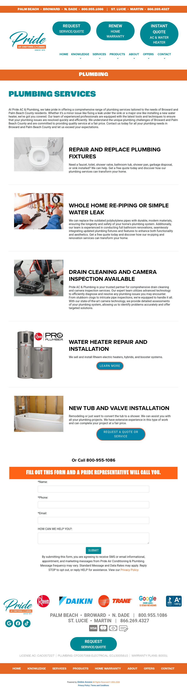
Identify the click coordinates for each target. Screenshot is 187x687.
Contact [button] (164, 54)
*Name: (42, 482)
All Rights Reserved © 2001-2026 (106, 682)
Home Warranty (115, 30)
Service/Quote (71, 28)
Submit (93, 550)
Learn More (110, 366)
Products (80, 668)
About (132, 668)
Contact (167, 668)
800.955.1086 (92, 9)
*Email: (42, 513)
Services (59, 668)
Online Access (84, 682)
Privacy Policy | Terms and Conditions (93, 685)
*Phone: (43, 497)
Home (64, 54)
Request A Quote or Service (121, 434)
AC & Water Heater (159, 33)
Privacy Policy (130, 570)
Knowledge (37, 668)
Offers (149, 668)
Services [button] (99, 54)
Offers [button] (148, 54)
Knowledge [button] (80, 54)
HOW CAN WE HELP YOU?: (55, 529)
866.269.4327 (158, 9)
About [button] (134, 54)
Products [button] (117, 54)
